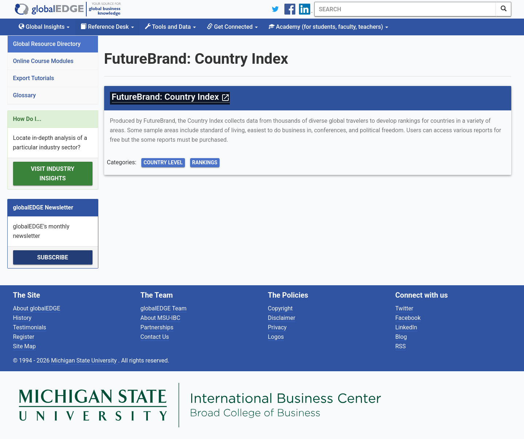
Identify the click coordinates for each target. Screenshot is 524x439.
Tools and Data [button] (170, 26)
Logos (276, 336)
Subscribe (52, 257)
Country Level (162, 162)
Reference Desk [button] (107, 26)
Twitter (404, 308)
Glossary (24, 95)
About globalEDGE (36, 308)
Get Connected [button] (232, 26)
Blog (401, 336)
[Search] (405, 9)
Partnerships (157, 327)
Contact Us (155, 336)
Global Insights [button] (44, 26)
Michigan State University (84, 360)
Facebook (408, 317)
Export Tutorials (33, 78)
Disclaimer (281, 317)
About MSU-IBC (161, 317)
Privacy (277, 327)
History (22, 317)
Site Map (24, 346)
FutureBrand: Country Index (171, 97)
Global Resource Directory (47, 43)
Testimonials (29, 327)
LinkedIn (406, 327)
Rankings (204, 162)
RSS (400, 346)
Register (24, 336)
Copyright (280, 308)
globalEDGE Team (164, 308)
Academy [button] (328, 26)
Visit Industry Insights (52, 173)
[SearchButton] (503, 9)
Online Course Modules (43, 61)
